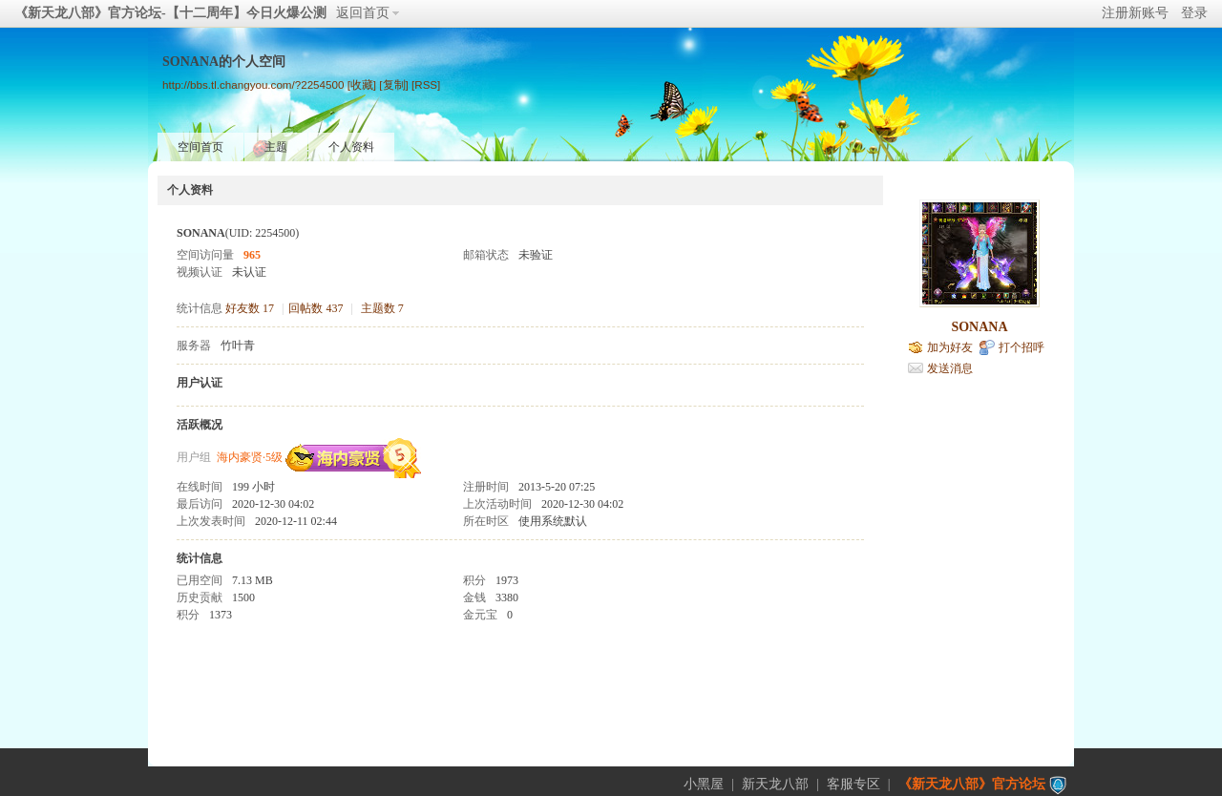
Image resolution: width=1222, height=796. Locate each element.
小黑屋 (704, 784)
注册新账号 (1135, 13)
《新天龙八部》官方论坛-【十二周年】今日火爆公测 (170, 13)
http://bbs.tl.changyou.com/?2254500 (253, 84)
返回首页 (363, 13)
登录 (1194, 13)
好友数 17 (249, 308)
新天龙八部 (775, 784)
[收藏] (362, 84)
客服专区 (853, 784)
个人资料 (351, 147)
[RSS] (425, 84)
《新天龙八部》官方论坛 (971, 784)
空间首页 (200, 147)
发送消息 (950, 368)
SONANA (979, 327)
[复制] (393, 84)
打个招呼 (1021, 347)
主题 (275, 147)
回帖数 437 (315, 308)
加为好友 (950, 347)
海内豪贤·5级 (250, 457)
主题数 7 (382, 308)
